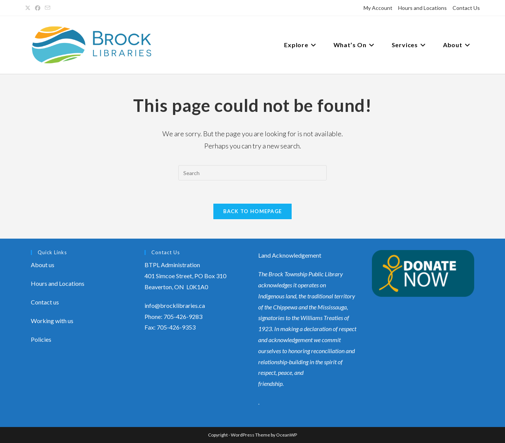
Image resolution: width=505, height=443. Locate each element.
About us (42, 264)
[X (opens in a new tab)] (29, 8)
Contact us (45, 302)
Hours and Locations (422, 8)
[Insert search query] (252, 172)
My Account (378, 8)
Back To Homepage (252, 211)
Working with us (52, 320)
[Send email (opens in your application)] (47, 8)
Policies (41, 339)
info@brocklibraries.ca (175, 305)
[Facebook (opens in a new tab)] (38, 8)
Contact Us (466, 8)
